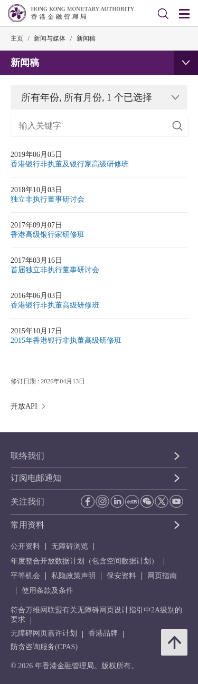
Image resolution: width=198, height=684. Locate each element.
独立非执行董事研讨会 (47, 199)
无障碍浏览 (69, 546)
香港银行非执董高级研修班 (55, 305)
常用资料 (27, 524)
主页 (17, 38)
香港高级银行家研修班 (47, 235)
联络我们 (27, 455)
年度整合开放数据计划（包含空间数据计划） (84, 561)
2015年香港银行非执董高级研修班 (66, 340)
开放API (30, 406)
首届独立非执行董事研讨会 (55, 270)
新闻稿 (86, 38)
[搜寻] (177, 125)
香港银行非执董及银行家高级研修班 (70, 164)
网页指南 (162, 576)
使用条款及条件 (47, 590)
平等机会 (25, 576)
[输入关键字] (99, 125)
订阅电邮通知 (36, 477)
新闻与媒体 (49, 38)
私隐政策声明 (73, 576)
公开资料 (25, 546)
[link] (163, 13)
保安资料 (121, 576)
